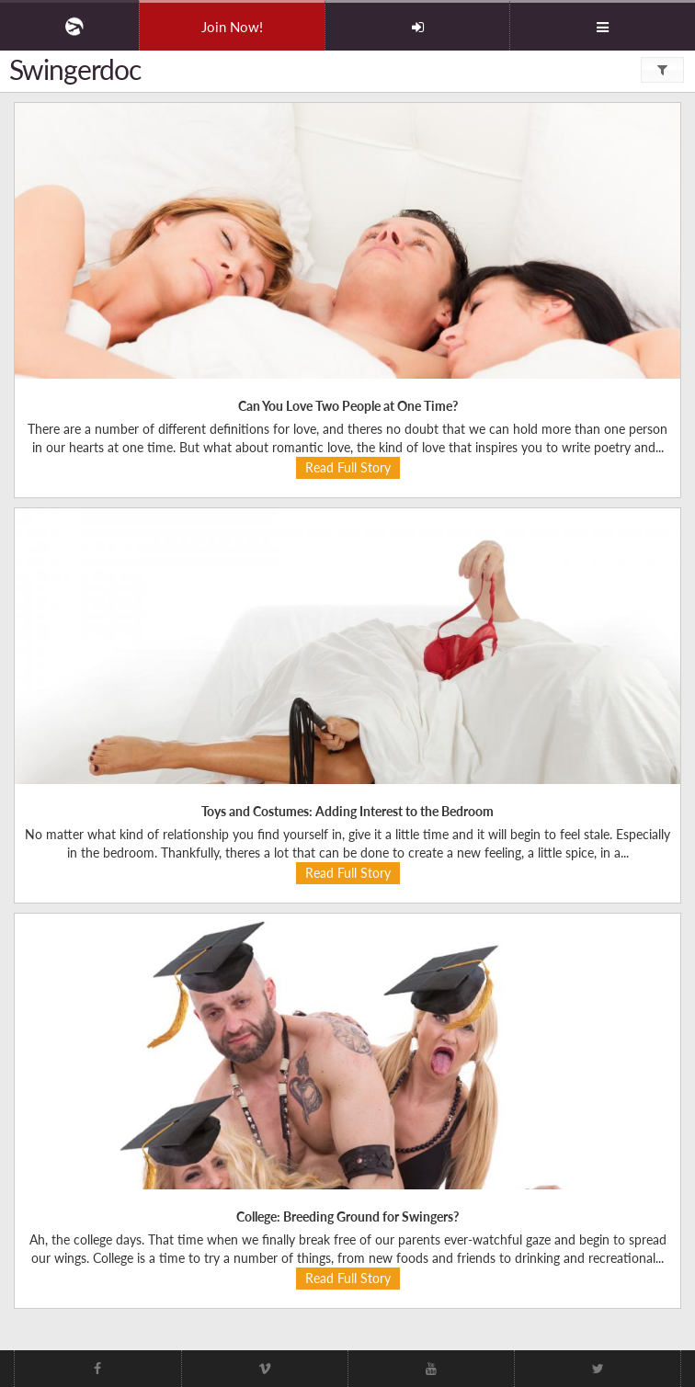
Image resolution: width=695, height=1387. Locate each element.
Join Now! (232, 26)
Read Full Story (348, 467)
